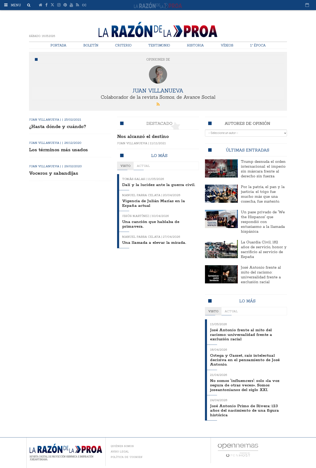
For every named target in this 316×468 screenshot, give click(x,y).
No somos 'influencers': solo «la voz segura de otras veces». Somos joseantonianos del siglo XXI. (245, 385)
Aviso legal (120, 451)
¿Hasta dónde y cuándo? (59, 126)
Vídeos (227, 45)
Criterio (123, 45)
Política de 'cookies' (127, 457)
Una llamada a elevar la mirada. (155, 247)
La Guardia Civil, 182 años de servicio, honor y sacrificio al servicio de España (264, 249)
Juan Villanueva (158, 90)
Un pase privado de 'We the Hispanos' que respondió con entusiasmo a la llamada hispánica (263, 222)
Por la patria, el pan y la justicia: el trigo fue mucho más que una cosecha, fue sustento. (263, 194)
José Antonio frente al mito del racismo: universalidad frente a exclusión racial (261, 275)
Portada (58, 45)
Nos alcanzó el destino (146, 136)
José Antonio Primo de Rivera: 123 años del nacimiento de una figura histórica (245, 410)
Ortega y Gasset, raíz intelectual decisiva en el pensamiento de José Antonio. (245, 360)
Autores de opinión (247, 123)
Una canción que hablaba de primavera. (151, 229)
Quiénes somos (122, 446)
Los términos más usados (60, 149)
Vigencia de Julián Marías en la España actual (154, 208)
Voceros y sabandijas (55, 173)
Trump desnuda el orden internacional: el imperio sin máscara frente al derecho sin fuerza (263, 169)
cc (84, 5)
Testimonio (159, 45)
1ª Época (258, 45)
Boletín (90, 45)
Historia (195, 45)
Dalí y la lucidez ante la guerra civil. (154, 187)
